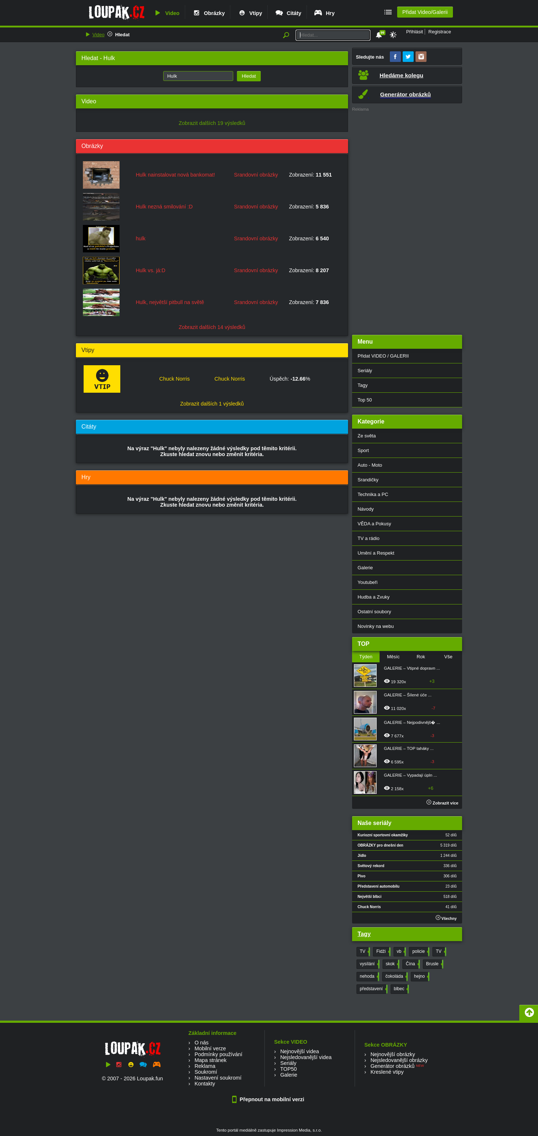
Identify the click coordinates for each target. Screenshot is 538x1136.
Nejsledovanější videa (306, 1057)
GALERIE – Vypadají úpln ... (410, 775)
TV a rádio (369, 538)
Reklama (204, 1066)
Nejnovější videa (299, 1051)
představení (373, 989)
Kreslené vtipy (386, 1072)
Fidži (382, 951)
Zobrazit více (442, 803)
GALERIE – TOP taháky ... (409, 748)
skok (392, 964)
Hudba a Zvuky (373, 597)
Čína (412, 964)
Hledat (122, 34)
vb (401, 951)
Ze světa (367, 436)
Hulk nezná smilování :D (164, 207)
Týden (365, 656)
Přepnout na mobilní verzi (269, 1099)
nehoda (369, 976)
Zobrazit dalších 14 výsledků (212, 327)
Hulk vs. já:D (150, 270)
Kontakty (204, 1084)
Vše (448, 656)
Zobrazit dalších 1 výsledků (212, 404)
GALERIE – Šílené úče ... (408, 695)
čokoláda (395, 976)
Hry (324, 13)
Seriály (365, 370)
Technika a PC (373, 494)
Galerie (365, 567)
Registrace (439, 31)
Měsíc (393, 656)
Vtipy (249, 13)
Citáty (288, 13)
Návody (366, 509)
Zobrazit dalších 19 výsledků (212, 123)
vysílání (369, 964)
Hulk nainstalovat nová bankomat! (175, 175)
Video (166, 13)
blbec (401, 989)
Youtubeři (367, 582)
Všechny (446, 918)
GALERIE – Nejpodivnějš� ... (412, 722)
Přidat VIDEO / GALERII (383, 356)
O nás (201, 1043)
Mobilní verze (210, 1048)
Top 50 (365, 400)
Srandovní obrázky (256, 175)
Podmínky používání (218, 1054)
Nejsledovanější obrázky (399, 1060)
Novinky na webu (376, 626)
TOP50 (288, 1069)
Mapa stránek (210, 1060)
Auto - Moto (370, 465)
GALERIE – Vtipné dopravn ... (412, 668)
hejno (421, 976)
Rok (421, 656)
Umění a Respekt (376, 553)
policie (420, 951)
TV (364, 951)
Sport (363, 450)
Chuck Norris (174, 379)
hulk (140, 238)
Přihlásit (414, 31)
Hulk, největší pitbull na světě (170, 302)
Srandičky (368, 479)
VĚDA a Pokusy (374, 523)
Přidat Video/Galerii (425, 12)
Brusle (434, 964)
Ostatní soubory (374, 611)
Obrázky (208, 13)
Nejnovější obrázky (392, 1054)
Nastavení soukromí (217, 1078)
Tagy (362, 385)
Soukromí (205, 1072)
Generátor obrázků (392, 1066)
